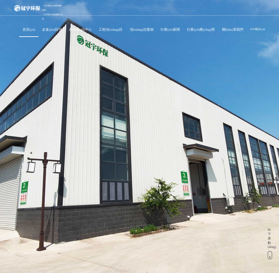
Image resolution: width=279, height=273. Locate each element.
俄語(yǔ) (260, 29)
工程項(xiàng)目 (111, 29)
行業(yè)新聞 (170, 29)
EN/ (252, 29)
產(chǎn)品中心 (80, 29)
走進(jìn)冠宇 (52, 29)
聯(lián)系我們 (232, 29)
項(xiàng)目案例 (142, 29)
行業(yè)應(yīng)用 (201, 29)
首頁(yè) (29, 29)
